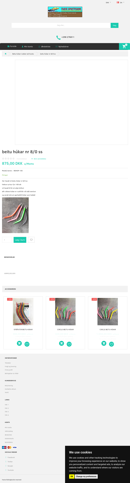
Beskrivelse (9, 257)
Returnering (9, 386)
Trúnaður (8, 363)
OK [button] (72, 476)
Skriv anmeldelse (39, 159)
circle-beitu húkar (65, 329)
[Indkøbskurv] (124, 46)
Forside (13, 46)
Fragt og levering (10, 366)
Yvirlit (7, 392)
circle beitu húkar (108, 329)
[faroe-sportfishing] (65, 12)
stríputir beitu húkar (23, 329)
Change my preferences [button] (86, 476)
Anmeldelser (9, 273)
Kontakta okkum (10, 389)
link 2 (7, 408)
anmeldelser (22, 159)
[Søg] (115, 25)
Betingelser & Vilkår (11, 373)
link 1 (7, 405)
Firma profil (9, 370)
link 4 (7, 415)
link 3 (7, 412)
